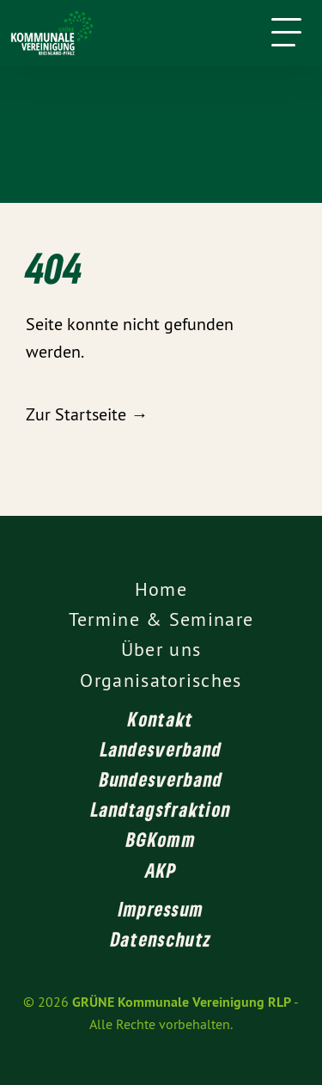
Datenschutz (161, 939)
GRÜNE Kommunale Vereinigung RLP (181, 1002)
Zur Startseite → (87, 414)
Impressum (161, 909)
